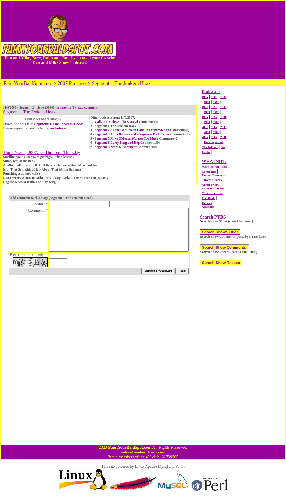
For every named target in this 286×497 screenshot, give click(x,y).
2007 (214, 137)
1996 (205, 117)
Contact (207, 203)
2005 (216, 132)
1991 (205, 107)
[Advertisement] (200, 40)
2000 (216, 122)
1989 (207, 102)
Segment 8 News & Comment (116, 147)
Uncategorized (213, 142)
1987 (223, 97)
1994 (207, 112)
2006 (205, 137)
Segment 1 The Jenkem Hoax (58, 124)
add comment (88, 107)
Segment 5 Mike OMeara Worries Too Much (126, 138)
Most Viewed (210, 166)
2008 (223, 137)
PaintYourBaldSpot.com (129, 447)
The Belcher (210, 147)
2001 (205, 127)
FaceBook (208, 198)
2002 (214, 127)
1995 (216, 112)
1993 (223, 107)
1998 (223, 117)
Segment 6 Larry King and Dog (117, 143)
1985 (205, 97)
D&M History (213, 179)
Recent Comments (214, 175)
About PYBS (210, 184)
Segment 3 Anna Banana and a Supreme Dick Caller (132, 134)
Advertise (208, 206)
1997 (214, 117)
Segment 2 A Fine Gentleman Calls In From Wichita (132, 130)
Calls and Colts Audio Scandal (116, 122)
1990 (216, 102)
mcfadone (58, 128)
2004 (207, 132)
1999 (207, 122)
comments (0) (66, 107)
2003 (223, 127)
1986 (214, 97)
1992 (214, 107)
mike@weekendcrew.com (143, 452)
